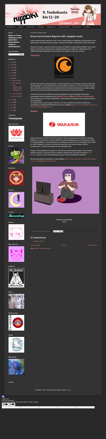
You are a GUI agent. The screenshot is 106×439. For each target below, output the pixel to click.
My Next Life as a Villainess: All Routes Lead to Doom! (75, 96)
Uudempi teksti (35, 245)
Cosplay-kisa (30, 27)
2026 (12, 62)
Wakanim (34, 111)
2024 (12, 67)
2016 (12, 107)
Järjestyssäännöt (63, 27)
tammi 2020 (16, 96)
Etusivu (64, 245)
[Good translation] (5, 404)
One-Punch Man (83, 105)
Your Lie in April (35, 161)
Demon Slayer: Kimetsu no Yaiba (76, 159)
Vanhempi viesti (92, 245)
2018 (12, 102)
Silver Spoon (92, 159)
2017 (12, 105)
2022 (12, 73)
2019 (12, 99)
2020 (12, 78)
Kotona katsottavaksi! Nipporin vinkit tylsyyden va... (17, 88)
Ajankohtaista (11, 27)
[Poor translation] (12, 404)
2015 (12, 110)
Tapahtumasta (50, 27)
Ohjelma (20, 27)
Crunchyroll (34, 55)
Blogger (68, 390)
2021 (12, 75)
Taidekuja (40, 27)
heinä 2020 (15, 80)
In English (87, 27)
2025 (12, 65)
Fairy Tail (49, 107)
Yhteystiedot (76, 27)
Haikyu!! (74, 105)
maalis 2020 (16, 93)
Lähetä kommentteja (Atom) (42, 248)
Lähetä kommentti (38, 241)
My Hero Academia (49, 161)
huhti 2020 (15, 83)
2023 (12, 70)
